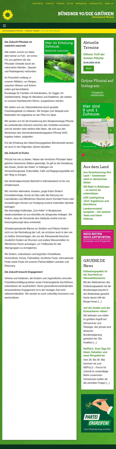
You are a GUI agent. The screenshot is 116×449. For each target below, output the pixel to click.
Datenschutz (95, 4)
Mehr (88, 68)
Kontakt (50, 4)
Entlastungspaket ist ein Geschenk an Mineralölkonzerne (95, 274)
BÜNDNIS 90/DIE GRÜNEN (86, 13)
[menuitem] (37, 3)
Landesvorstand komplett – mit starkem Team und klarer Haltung (97, 213)
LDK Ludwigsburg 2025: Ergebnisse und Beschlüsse (96, 201)
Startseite (37, 4)
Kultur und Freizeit (51, 31)
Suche (70, 4)
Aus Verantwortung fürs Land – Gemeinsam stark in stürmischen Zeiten (97, 177)
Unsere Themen (32, 31)
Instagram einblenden (97, 94)
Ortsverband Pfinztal (12, 31)
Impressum (81, 4)
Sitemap (60, 4)
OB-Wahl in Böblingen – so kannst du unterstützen (96, 190)
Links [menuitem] (107, 4)
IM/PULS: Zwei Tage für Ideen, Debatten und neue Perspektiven (97, 352)
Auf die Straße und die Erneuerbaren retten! (96, 309)
